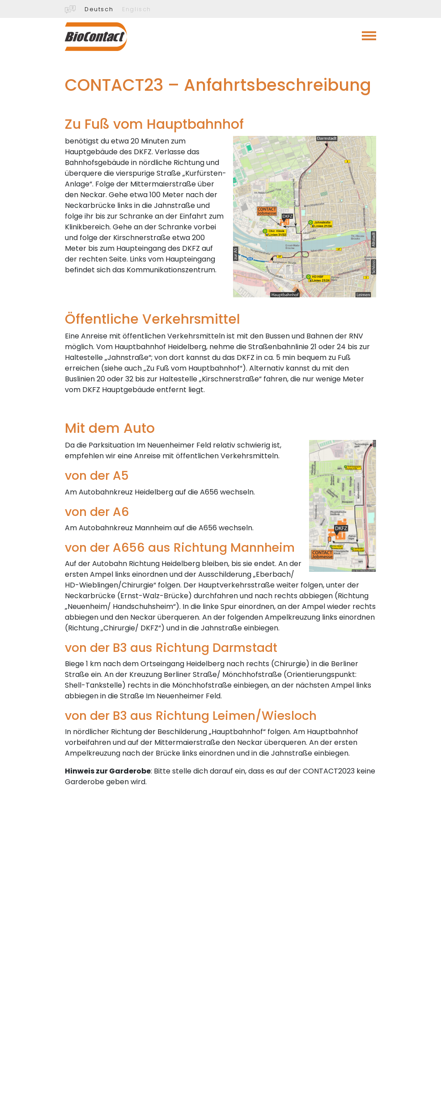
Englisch (136, 9)
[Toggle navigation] (369, 35)
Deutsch (99, 9)
